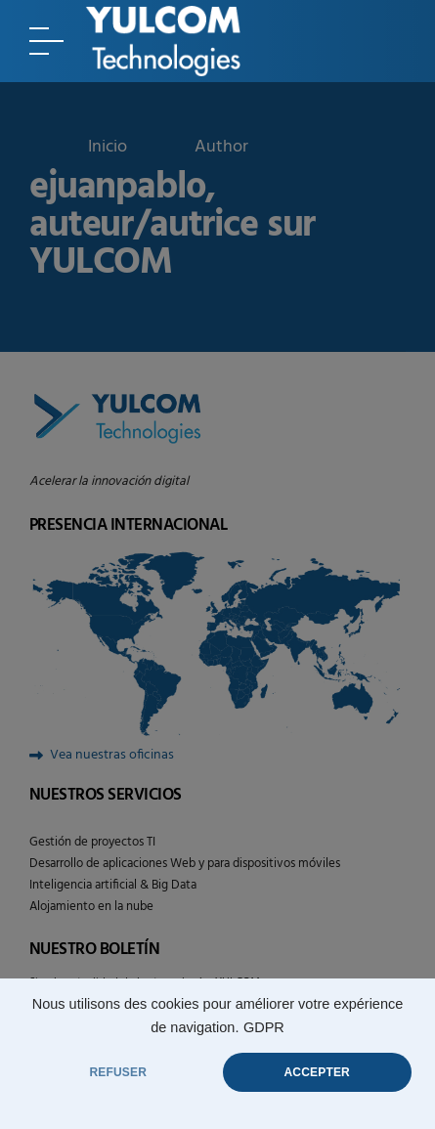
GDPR (263, 1027)
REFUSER (118, 1072)
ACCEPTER (317, 1072)
